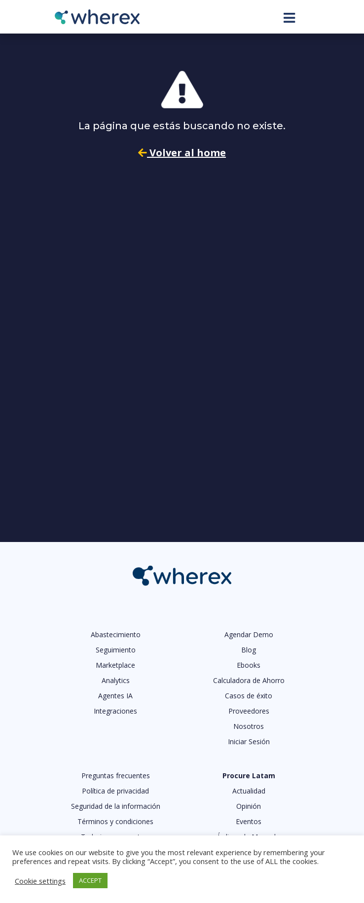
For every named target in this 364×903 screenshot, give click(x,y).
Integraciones (115, 711)
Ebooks (248, 665)
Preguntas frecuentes (115, 775)
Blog (248, 649)
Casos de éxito (248, 695)
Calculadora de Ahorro (249, 680)
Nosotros (248, 726)
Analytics (116, 680)
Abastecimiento (116, 634)
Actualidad (248, 790)
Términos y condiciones (115, 821)
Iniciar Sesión (249, 741)
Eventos (248, 821)
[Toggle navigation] (289, 18)
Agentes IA (115, 695)
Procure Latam (248, 775)
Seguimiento (116, 649)
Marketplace (115, 665)
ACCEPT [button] (90, 880)
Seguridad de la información (115, 806)
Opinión (248, 806)
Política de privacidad (115, 790)
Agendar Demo (248, 634)
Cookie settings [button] (40, 880)
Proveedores (248, 711)
